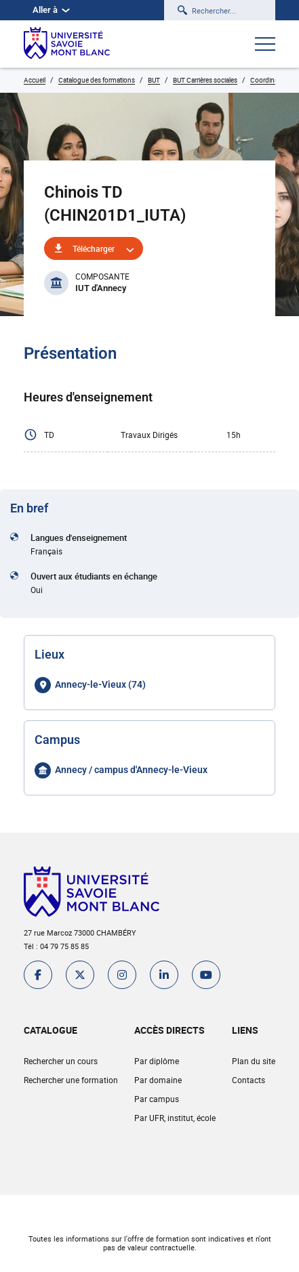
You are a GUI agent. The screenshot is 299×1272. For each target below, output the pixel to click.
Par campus (156, 1098)
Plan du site (253, 1060)
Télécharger (94, 248)
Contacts (248, 1079)
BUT (154, 80)
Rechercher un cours (61, 1060)
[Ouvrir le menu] (265, 45)
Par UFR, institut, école (175, 1117)
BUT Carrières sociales (205, 80)
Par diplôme (156, 1060)
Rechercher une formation (71, 1079)
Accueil (34, 80)
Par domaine (158, 1079)
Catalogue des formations (96, 80)
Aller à (51, 10)
